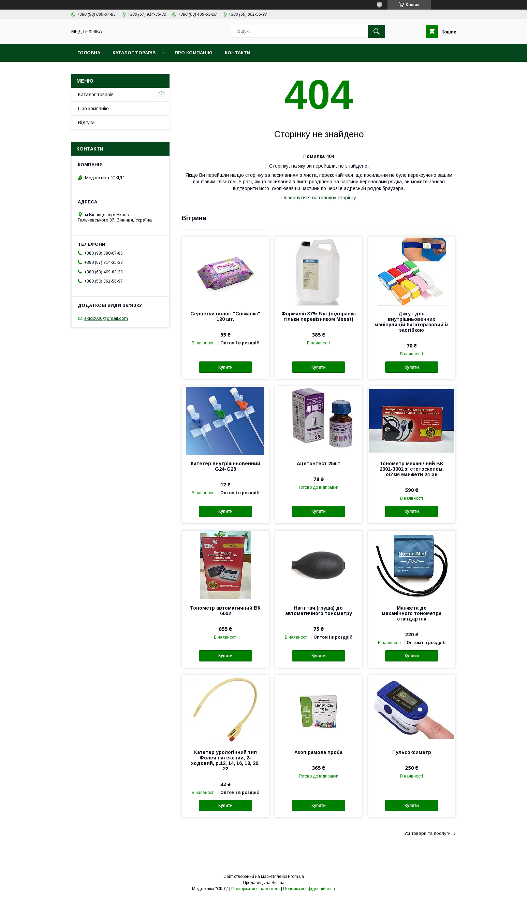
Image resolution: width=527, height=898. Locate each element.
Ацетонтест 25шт (318, 463)
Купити (225, 367)
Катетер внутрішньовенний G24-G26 (225, 466)
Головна (88, 52)
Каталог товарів (134, 52)
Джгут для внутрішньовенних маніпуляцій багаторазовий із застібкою (412, 322)
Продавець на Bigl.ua (263, 882)
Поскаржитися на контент (255, 888)
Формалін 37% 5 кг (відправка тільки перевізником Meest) (318, 316)
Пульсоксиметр (411, 752)
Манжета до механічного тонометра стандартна (411, 613)
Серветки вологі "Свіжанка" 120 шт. (225, 316)
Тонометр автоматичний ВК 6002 (225, 610)
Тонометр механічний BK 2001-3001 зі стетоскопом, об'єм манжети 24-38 (412, 469)
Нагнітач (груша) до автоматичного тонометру (318, 610)
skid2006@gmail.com (106, 318)
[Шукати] (376, 31)
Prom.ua (296, 876)
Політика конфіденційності (309, 888)
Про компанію (194, 52)
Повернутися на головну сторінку (318, 197)
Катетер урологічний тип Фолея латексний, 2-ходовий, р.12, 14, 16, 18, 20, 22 (225, 760)
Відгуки (86, 122)
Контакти (237, 52)
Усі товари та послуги (427, 833)
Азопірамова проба (318, 752)
